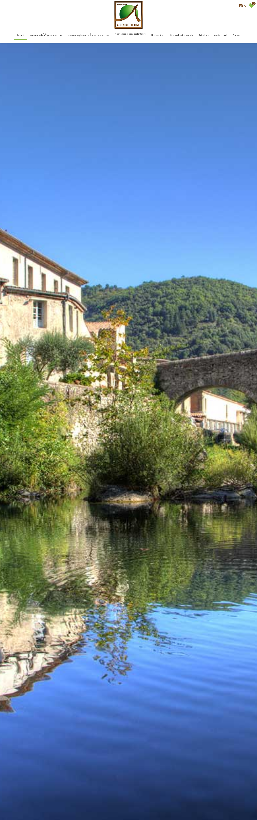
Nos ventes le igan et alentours (46, 34)
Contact (236, 35)
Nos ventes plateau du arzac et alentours (88, 34)
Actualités (204, 35)
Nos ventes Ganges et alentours (130, 33)
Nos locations (157, 35)
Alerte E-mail (220, 35)
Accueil (20, 35)
